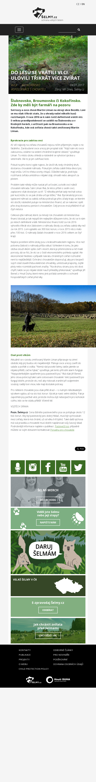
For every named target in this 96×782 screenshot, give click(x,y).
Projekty (24, 659)
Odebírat (48, 610)
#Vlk (14, 85)
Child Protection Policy (34, 668)
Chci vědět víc (48, 635)
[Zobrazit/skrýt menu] (19, 30)
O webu (23, 664)
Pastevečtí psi (62, 426)
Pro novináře (61, 654)
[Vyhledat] (67, 29)
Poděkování (60, 659)
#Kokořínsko (31, 85)
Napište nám (48, 522)
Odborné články (63, 650)
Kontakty (25, 650)
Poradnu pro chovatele (62, 429)
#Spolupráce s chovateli (28, 89)
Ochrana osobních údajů (68, 664)
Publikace (25, 654)
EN (83, 4)
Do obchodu (48, 500)
